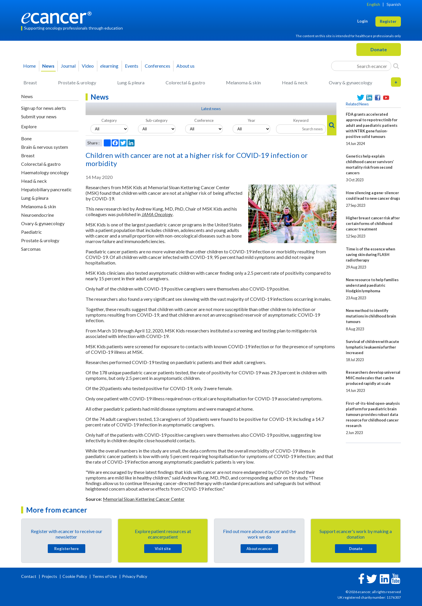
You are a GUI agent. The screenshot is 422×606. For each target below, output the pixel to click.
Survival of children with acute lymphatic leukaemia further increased (372, 347)
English (373, 4)
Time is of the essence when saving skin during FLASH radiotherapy (370, 254)
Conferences (157, 66)
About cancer (259, 548)
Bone (26, 138)
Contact (29, 576)
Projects (50, 576)
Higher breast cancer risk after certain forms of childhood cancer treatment (373, 223)
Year (251, 120)
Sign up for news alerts (43, 108)
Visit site (163, 548)
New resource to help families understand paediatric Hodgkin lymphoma (372, 285)
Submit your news (39, 116)
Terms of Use (104, 576)
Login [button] (362, 20)
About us (185, 66)
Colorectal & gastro (185, 82)
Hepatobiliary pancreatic (46, 189)
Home (29, 66)
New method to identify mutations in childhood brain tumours (371, 316)
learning (109, 66)
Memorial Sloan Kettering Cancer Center (144, 499)
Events (131, 66)
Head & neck (295, 82)
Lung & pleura (130, 82)
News (48, 66)
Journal (68, 66)
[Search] (396, 66)
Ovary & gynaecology (350, 82)
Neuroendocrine (37, 215)
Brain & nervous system (44, 147)
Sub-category (157, 120)
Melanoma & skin (243, 82)
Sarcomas (31, 249)
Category (109, 120)
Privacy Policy (134, 576)
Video (88, 66)
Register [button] (388, 21)
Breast (30, 82)
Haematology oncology (45, 172)
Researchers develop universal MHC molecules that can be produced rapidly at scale (373, 378)
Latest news (211, 108)
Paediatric (31, 232)
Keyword (301, 120)
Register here (66, 548)
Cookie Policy (74, 576)
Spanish (394, 4)
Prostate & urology (77, 82)
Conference (204, 120)
